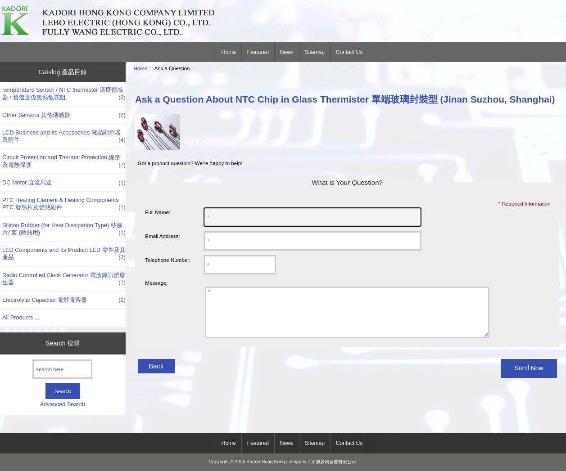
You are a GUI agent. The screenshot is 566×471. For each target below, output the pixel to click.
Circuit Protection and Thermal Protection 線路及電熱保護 (64, 161)
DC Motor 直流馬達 (64, 182)
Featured (258, 52)
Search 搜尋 (62, 343)
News (287, 52)
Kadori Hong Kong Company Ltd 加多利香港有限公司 (301, 461)
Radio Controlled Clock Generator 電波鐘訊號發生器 (64, 279)
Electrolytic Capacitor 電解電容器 (64, 300)
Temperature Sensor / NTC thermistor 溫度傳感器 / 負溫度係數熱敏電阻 (64, 93)
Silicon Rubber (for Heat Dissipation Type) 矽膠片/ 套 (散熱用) (64, 229)
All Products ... (20, 317)
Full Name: (157, 212)
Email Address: (162, 236)
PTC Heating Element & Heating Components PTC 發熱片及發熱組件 (64, 204)
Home (229, 52)
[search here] (62, 369)
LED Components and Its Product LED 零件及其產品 (64, 254)
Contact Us (349, 52)
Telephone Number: (167, 260)
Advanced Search (63, 404)
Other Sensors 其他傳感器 (64, 115)
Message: (156, 283)
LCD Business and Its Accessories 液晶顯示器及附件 (64, 136)
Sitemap (315, 52)
